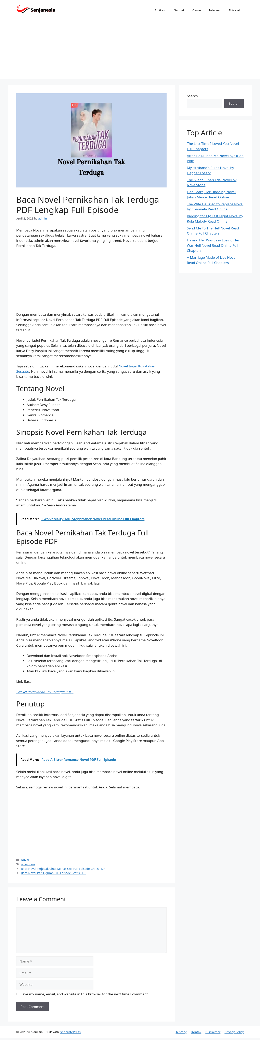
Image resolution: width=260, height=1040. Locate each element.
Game (196, 10)
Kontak (196, 1032)
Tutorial (234, 10)
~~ (44, 691)
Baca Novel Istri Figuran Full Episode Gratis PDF (53, 873)
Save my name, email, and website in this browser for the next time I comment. (85, 994)
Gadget (179, 10)
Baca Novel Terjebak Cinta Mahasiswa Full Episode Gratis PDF (63, 869)
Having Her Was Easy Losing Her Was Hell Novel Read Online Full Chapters (213, 245)
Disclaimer (212, 1032)
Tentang (181, 1032)
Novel (25, 860)
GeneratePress (70, 1032)
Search (192, 96)
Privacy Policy (234, 1032)
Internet (215, 10)
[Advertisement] (130, 50)
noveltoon (28, 864)
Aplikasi (160, 10)
